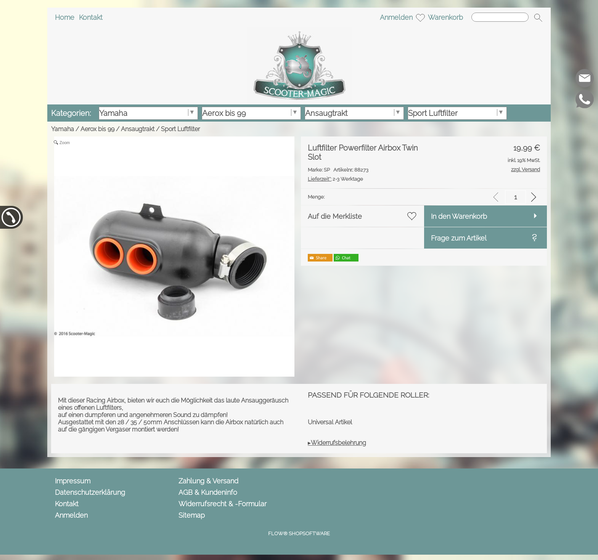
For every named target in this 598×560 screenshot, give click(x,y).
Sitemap (191, 515)
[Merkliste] (420, 17)
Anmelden (396, 17)
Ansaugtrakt (137, 129)
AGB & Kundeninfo (207, 492)
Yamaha (62, 129)
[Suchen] (500, 17)
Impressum (72, 481)
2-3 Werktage (335, 179)
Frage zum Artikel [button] (459, 238)
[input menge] (515, 197)
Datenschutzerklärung (90, 492)
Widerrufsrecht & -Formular (222, 504)
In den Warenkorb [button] (459, 216)
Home (64, 17)
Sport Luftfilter (180, 129)
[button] (538, 17)
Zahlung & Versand (208, 481)
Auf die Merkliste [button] (335, 216)
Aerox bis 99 (97, 129)
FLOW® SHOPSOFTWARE (299, 533)
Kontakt (91, 17)
